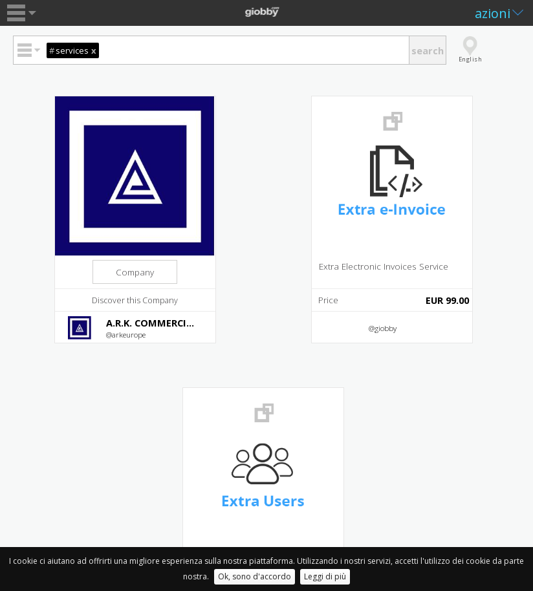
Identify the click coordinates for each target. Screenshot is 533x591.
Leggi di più (325, 576)
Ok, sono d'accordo (254, 576)
